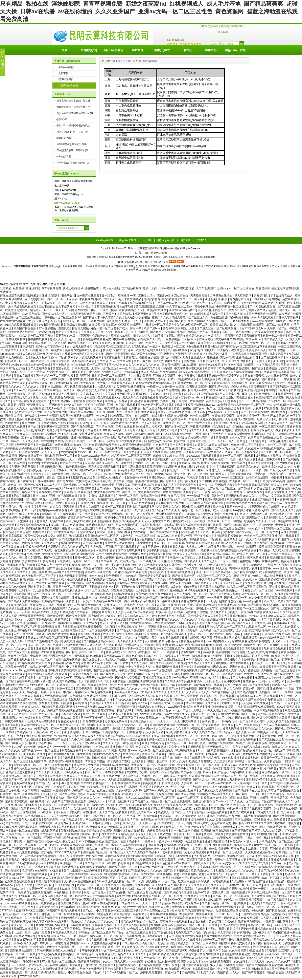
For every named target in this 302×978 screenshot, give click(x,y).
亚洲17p (5, 401)
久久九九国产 (139, 663)
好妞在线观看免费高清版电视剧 (20, 295)
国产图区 (258, 368)
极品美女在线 (41, 612)
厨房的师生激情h (228, 714)
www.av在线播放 (262, 321)
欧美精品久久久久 (248, 466)
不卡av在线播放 (259, 859)
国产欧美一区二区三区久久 (121, 528)
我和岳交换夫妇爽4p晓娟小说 (195, 437)
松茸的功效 (164, 266)
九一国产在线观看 (88, 295)
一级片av (148, 841)
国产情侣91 (129, 492)
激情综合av (25, 757)
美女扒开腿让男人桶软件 (228, 779)
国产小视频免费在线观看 (112, 554)
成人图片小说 (150, 372)
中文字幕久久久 (112, 317)
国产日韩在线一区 (80, 419)
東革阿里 (218, 266)
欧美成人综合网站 (147, 634)
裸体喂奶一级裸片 (219, 353)
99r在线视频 (195, 346)
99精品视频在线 (26, 936)
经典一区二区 (162, 543)
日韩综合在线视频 (56, 419)
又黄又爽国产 (276, 721)
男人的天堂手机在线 (214, 637)
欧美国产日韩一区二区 (251, 554)
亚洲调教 (138, 761)
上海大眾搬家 (205, 266)
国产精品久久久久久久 (194, 430)
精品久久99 (292, 332)
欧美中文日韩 (89, 495)
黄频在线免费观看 (223, 415)
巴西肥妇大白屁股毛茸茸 (207, 302)
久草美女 (71, 299)
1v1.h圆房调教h (49, 324)
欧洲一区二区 (204, 572)
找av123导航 (143, 488)
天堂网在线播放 (252, 648)
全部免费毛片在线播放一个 (127, 423)
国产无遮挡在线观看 (55, 695)
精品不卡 (135, 841)
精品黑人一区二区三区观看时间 (82, 528)
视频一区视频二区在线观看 (217, 743)
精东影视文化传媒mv (147, 346)
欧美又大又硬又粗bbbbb (108, 342)
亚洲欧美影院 (92, 899)
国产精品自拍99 (247, 692)
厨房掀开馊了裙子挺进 (270, 397)
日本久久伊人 (142, 335)
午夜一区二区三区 (127, 495)
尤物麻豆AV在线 (282, 685)
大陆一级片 (31, 499)
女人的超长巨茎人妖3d (224, 594)
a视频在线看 (257, 950)
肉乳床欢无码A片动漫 (100, 524)
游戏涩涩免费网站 (69, 903)
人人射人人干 (33, 302)
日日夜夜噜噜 (106, 412)
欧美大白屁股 (187, 881)
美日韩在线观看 (257, 743)
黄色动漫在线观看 (133, 466)
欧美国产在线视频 (147, 481)
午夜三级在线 (128, 670)
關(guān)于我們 (127, 240)
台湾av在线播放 (215, 499)
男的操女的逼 (63, 735)
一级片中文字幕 (201, 579)
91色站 (228, 899)
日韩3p (226, 677)
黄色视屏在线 (136, 946)
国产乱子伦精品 (219, 386)
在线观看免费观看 (194, 452)
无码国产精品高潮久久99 (279, 856)
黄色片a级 (129, 888)
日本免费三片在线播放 (190, 401)
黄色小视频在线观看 (241, 364)
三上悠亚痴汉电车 (144, 368)
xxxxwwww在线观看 (199, 455)
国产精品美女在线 (155, 564)
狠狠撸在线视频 (95, 404)
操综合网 (49, 561)
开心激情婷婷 (203, 535)
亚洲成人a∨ (58, 797)
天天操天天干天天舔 (32, 615)
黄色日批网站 (161, 939)
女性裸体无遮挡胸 (90, 433)
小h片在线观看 (127, 965)
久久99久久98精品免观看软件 (184, 681)
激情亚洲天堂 (74, 699)
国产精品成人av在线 (195, 390)
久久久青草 (212, 703)
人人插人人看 (31, 441)
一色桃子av (181, 677)
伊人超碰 (247, 703)
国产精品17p (77, 695)
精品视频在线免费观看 (185, 946)
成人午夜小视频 (123, 481)
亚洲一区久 (127, 757)
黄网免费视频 (236, 856)
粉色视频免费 (115, 448)
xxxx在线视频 (119, 302)
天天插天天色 (262, 361)
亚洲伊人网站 (138, 554)
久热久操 (239, 517)
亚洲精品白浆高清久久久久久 (167, 554)
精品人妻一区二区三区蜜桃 (36, 335)
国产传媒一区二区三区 (221, 488)
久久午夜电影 (238, 950)
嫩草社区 (78, 372)
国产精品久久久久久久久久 (84, 797)
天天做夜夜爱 (252, 335)
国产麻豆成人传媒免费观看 (216, 790)
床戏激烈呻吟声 (256, 779)
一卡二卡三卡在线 (270, 619)
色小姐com (133, 936)
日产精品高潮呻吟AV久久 (33, 524)
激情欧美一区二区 (174, 423)
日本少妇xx (40, 495)
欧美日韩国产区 (253, 564)
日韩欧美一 (289, 659)
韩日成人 (30, 972)
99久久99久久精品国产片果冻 (145, 950)
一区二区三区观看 (88, 946)
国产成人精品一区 (53, 313)
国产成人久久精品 (231, 557)
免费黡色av (250, 681)
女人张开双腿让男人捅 (114, 623)
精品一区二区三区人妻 (229, 852)
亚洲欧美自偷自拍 (216, 841)
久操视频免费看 (102, 925)
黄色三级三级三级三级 (150, 306)
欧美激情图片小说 (141, 302)
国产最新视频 (44, 444)
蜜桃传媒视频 (266, 786)
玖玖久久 (70, 503)
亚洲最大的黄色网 (64, 779)
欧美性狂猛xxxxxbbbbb (200, 644)
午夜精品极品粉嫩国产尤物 (84, 313)
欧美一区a (211, 346)
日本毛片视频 (261, 655)
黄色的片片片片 (123, 488)
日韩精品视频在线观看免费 (130, 572)
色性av (37, 608)
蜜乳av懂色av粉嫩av (66, 663)
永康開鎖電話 (75, 266)
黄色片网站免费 (221, 823)
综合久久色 (145, 834)
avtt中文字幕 (238, 437)
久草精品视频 (63, 441)
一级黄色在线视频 (276, 564)
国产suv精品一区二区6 (152, 404)
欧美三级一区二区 (174, 346)
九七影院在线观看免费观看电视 (53, 590)
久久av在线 (90, 623)
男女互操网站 (169, 372)
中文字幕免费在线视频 (230, 339)
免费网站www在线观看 (53, 510)
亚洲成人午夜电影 (113, 608)
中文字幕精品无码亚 (13, 368)
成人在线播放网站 (212, 619)
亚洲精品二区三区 (189, 725)
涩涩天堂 (55, 321)
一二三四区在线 (145, 535)
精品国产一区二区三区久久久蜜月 (218, 575)
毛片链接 (131, 499)
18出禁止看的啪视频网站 (21, 623)
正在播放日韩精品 (281, 586)
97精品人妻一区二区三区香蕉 (186, 754)
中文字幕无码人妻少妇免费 (172, 302)
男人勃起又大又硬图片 (114, 659)
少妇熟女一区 (64, 677)
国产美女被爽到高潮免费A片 (51, 572)
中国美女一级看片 (16, 666)
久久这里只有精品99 (18, 630)
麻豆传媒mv (25, 481)
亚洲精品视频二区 (248, 735)
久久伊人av (100, 746)
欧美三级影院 (167, 943)
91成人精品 (209, 946)
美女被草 (214, 921)
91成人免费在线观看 (220, 819)
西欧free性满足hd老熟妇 (173, 295)
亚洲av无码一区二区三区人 (92, 590)
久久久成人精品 (114, 433)
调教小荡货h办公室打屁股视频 (216, 768)
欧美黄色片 (149, 783)
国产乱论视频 (277, 350)
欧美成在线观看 (79, 874)
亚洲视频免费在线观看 (219, 706)
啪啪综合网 (278, 412)
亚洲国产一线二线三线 (135, 510)
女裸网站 (249, 659)
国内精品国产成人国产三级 (102, 463)
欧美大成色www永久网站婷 (92, 455)
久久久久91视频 (29, 695)
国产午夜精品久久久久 (191, 335)
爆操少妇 (270, 346)
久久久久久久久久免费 (19, 648)
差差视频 (64, 328)
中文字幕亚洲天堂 (78, 666)
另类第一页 (167, 401)
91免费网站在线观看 (21, 332)
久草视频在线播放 (221, 295)
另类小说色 (34, 554)
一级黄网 (190, 513)
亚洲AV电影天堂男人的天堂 (212, 892)
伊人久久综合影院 (161, 663)
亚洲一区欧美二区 (118, 332)
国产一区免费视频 (118, 353)
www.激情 (67, 452)
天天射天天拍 (286, 393)
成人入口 (56, 732)
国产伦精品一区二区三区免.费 (55, 375)
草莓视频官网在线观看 (218, 936)
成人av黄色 (138, 353)
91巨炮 (172, 739)
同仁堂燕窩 (117, 266)
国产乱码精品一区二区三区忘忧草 (241, 346)
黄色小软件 (238, 463)
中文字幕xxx (254, 339)
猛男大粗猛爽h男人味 (62, 754)
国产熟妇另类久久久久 (94, 302)
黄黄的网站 (152, 808)
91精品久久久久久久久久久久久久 (163, 692)
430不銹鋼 (192, 266)
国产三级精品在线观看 (38, 823)
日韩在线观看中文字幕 (126, 783)
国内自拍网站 (14, 619)
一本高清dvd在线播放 (185, 939)
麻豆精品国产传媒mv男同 (70, 877)
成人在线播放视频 (56, 412)
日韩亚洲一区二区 (268, 659)
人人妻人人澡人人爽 (104, 666)
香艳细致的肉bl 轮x (101, 586)
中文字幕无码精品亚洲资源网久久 (227, 382)
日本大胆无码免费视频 (266, 299)
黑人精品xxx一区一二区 (174, 710)
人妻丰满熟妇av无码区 (201, 604)
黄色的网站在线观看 (140, 856)
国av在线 (229, 554)
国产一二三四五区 (191, 299)
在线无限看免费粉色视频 (268, 332)
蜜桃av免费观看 (124, 594)
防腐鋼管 (156, 269)
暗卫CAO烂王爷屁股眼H (96, 470)
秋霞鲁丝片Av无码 (73, 845)
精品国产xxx (171, 688)
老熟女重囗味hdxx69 (68, 444)
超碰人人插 (40, 397)
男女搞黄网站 (243, 932)
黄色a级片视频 (150, 685)
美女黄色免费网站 (109, 397)
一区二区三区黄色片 (272, 426)
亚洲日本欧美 (203, 772)
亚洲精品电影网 (254, 390)
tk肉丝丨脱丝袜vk (130, 579)
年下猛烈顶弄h (68, 433)
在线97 (249, 837)
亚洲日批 (278, 361)
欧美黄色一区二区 (272, 757)
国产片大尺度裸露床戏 (285, 608)
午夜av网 (195, 786)
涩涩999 (259, 473)
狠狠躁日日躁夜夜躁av (248, 492)
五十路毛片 (109, 295)
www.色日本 (256, 528)
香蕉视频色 (29, 423)
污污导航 (285, 368)
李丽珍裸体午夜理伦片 (279, 492)
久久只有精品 (220, 372)
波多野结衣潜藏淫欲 (123, 310)
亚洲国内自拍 (70, 630)
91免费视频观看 (178, 579)
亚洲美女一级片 (195, 564)
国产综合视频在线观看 (272, 714)
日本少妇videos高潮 (273, 481)
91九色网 (266, 583)
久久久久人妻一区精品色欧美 (121, 743)
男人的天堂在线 (230, 393)
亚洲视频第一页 (266, 393)
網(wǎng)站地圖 (166, 240)
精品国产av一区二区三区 (197, 448)
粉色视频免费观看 (221, 961)
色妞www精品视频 (250, 601)
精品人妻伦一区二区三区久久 (190, 317)
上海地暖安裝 (90, 266)
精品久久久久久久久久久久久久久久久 (80, 332)
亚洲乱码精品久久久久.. (152, 539)
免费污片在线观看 (94, 714)
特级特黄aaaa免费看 (65, 717)
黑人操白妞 (165, 368)
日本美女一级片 (10, 794)
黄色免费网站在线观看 (177, 492)
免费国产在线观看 (241, 812)
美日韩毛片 (120, 470)
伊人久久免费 (233, 688)
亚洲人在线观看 (90, 506)
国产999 (279, 583)
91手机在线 (186, 914)
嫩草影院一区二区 (287, 852)
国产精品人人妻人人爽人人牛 (282, 339)
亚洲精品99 (227, 608)
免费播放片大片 (240, 299)
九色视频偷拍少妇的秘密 (242, 426)
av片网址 (184, 739)
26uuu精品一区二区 (92, 448)
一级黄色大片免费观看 (27, 819)
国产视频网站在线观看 (263, 313)
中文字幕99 (47, 834)
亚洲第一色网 (105, 532)
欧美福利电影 (116, 819)
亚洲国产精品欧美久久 (94, 335)
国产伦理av (269, 415)
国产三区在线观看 (205, 492)
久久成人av (250, 579)
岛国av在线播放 (115, 856)
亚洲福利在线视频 (67, 382)
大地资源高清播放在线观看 (125, 779)
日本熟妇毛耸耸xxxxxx (101, 619)
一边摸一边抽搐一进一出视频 (166, 386)
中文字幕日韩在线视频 (192, 375)
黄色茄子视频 (61, 368)
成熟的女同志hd (15, 528)
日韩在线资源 (191, 637)
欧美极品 (295, 353)
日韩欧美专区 (256, 441)
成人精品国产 (125, 848)
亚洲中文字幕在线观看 (121, 404)
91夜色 (243, 888)
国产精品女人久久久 (201, 615)
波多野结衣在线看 (16, 801)
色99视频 (38, 517)
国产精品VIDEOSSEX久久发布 (132, 735)
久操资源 (72, 601)
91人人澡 (111, 568)
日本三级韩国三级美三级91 (139, 943)
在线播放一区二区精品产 (159, 324)
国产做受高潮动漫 (285, 815)
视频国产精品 (233, 335)
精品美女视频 (81, 328)
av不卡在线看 (195, 659)
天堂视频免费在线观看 (78, 386)
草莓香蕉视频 (284, 590)
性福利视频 (115, 390)
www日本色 (281, 568)
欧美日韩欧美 (86, 488)
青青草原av (109, 324)
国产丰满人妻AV (236, 313)
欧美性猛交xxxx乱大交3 (277, 466)
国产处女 (33, 426)
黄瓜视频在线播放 (227, 423)
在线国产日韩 (283, 750)
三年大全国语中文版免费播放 (123, 441)
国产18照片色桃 (24, 634)
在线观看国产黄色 (168, 874)
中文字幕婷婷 (44, 677)
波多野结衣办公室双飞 (229, 543)
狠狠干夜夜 (15, 735)
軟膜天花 (295, 266)
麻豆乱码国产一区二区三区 (85, 517)
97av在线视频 (48, 328)
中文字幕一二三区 (47, 579)
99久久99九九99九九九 (237, 361)
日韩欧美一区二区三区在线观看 (25, 361)
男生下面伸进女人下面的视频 (57, 306)
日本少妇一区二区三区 (88, 441)
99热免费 (30, 746)
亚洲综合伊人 (255, 517)
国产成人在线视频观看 (243, 637)
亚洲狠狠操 (70, 506)
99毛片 (42, 743)
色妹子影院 (169, 463)
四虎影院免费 (160, 459)
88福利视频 (201, 808)
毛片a (167, 695)
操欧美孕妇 (190, 586)
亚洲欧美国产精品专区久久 (171, 313)
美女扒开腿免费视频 (62, 397)
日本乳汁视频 (186, 623)
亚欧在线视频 (22, 495)
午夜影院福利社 (21, 594)
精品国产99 (29, 492)
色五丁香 (75, 339)
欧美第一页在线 (40, 364)
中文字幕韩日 (191, 721)
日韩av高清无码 (169, 783)
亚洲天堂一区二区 (131, 379)
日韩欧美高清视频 (11, 535)
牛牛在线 (289, 688)
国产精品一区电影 (211, 688)
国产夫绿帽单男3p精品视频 (143, 433)
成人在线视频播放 (275, 575)
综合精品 (200, 812)
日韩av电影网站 (45, 481)
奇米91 (130, 805)
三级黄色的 (110, 313)
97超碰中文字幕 (114, 517)
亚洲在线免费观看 (165, 375)
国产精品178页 (123, 837)
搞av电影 (219, 506)
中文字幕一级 (110, 561)
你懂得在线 (52, 888)
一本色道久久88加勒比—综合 (103, 430)
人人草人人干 (52, 484)
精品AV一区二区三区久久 (87, 473)
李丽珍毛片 (87, 554)
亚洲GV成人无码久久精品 (153, 452)
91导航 (9, 936)
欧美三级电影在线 (238, 499)
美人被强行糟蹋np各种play (162, 641)
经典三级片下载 (267, 419)
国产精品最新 (224, 572)
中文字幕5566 (152, 688)
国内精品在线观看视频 (22, 306)
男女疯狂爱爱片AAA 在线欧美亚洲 (266, 375)
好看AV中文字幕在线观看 (203, 332)
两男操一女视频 (252, 408)
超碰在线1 (262, 837)
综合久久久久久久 (16, 350)
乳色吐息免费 (196, 477)
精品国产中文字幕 (71, 463)
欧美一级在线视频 (119, 459)
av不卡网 (168, 717)
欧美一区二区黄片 (117, 663)
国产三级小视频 (116, 841)
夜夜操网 (35, 604)
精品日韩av (66, 357)
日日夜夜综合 (198, 521)
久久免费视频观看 (160, 594)
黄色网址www (113, 655)
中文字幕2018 (69, 819)
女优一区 (267, 750)
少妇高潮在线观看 (252, 423)
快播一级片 (97, 546)
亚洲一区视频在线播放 (152, 310)
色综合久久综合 (10, 543)
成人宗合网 (153, 423)
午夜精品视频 (130, 372)
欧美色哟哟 (159, 615)
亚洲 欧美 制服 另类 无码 (52, 648)
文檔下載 (63, 73)
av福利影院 (235, 390)
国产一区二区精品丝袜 (253, 401)
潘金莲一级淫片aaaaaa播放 (180, 364)
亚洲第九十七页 (234, 539)
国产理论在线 (209, 393)
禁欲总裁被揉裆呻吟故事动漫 (115, 306)
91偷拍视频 (113, 473)
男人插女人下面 (116, 808)
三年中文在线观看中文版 (142, 415)
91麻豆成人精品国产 (82, 412)
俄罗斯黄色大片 (31, 808)
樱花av (157, 488)
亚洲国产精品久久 (61, 655)
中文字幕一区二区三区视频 (191, 473)
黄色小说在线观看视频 (198, 852)
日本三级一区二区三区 (191, 597)
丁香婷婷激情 (190, 972)
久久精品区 (160, 444)
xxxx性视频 (124, 896)
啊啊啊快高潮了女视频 (243, 568)
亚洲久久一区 (278, 401)
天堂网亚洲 (83, 375)
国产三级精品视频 (236, 685)
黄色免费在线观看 (192, 601)
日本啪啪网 (78, 619)
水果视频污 (106, 495)
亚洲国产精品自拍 (263, 499)
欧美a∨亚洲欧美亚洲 (129, 557)
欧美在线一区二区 (259, 925)
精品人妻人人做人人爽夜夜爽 (92, 735)
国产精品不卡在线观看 (249, 790)
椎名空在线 (96, 575)
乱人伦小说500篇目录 (87, 743)
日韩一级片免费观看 (264, 717)
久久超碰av (253, 856)
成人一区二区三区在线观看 (207, 634)
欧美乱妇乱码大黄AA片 (225, 324)
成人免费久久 (219, 612)
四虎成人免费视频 (208, 623)
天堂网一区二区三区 (263, 342)
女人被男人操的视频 (137, 317)
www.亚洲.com (138, 906)
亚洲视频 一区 (127, 295)
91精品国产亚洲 (258, 881)
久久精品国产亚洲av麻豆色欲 (154, 885)
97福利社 (214, 677)
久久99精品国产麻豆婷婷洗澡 (41, 353)
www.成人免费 (86, 706)
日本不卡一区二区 (67, 470)
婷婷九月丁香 (166, 790)
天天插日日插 (47, 939)
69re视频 (70, 488)
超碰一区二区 (157, 739)
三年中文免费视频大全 (14, 357)
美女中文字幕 (177, 746)
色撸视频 (190, 361)
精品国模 (218, 426)
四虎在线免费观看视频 (103, 379)
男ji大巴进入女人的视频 (37, 503)
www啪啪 (47, 441)
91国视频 (183, 870)
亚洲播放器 (293, 721)
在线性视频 (200, 433)
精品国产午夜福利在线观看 (77, 415)
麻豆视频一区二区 (223, 735)
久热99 (292, 910)
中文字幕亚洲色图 (114, 393)
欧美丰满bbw (152, 328)
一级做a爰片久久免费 (179, 866)
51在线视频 (69, 888)
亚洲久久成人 (238, 666)
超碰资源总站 (177, 477)
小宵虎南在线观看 (36, 874)
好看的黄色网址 (71, 543)
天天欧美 (39, 473)
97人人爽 (205, 950)
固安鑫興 (153, 266)
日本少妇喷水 (181, 674)
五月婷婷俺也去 (252, 575)
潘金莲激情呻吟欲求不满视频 (19, 703)
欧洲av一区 (154, 353)
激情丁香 (266, 568)
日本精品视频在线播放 (25, 597)
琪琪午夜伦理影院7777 (212, 310)
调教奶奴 (127, 463)
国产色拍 (243, 488)
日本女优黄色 (278, 353)
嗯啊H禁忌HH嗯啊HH (27, 561)
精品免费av (124, 917)
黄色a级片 (31, 415)
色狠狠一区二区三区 (257, 535)
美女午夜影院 (207, 379)
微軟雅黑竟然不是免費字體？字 (73, 107)
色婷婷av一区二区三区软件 (244, 885)
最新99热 (191, 954)
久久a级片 (292, 503)
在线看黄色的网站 (164, 335)
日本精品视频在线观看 (177, 433)
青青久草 (129, 452)
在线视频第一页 (125, 706)
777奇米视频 (189, 688)
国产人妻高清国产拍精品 (104, 466)
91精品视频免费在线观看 (234, 368)
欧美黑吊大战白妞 (64, 932)
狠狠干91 (50, 968)
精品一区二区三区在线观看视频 (105, 772)
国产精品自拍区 (276, 910)
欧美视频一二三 (194, 528)
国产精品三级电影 (171, 837)
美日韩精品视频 (200, 426)
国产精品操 (182, 717)
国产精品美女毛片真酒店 (155, 575)
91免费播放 (207, 568)
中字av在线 (109, 437)
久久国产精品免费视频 (170, 503)
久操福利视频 (19, 604)
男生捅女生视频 (128, 685)
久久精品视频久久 (208, 361)
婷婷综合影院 (42, 532)
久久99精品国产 (62, 401)
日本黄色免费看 (234, 965)
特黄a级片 (222, 437)
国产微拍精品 (76, 583)
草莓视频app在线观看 (174, 921)
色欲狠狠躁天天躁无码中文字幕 (270, 765)
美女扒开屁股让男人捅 (98, 699)
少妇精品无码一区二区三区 (276, 841)
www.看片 (108, 484)
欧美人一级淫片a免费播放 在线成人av (182, 412)
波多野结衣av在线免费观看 (134, 583)
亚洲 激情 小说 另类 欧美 (126, 746)
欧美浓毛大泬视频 (45, 848)
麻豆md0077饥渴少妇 (174, 634)
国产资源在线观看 (19, 659)
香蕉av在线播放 (24, 375)
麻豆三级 (121, 906)
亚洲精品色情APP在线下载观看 (58, 423)
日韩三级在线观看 (144, 874)
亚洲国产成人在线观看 (265, 506)
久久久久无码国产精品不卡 (100, 444)
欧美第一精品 (90, 834)
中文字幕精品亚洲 (267, 364)
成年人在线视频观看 (72, 848)
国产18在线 (242, 717)
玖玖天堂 (206, 586)
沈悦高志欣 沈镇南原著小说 (248, 350)
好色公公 (95, 350)
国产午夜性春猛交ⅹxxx (159, 568)
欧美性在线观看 (287, 382)
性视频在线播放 (165, 623)
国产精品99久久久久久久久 (28, 710)
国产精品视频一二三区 (227, 579)
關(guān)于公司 (235, 50)
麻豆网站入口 (263, 677)
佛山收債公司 (143, 269)
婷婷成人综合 (257, 615)
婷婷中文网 (161, 877)
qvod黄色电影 (20, 364)
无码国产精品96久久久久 (187, 459)
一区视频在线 (48, 623)
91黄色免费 (23, 532)
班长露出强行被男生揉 (197, 524)
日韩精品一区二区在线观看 (109, 375)
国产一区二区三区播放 (58, 557)
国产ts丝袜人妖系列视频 (139, 601)
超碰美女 (204, 342)
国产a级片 (229, 546)
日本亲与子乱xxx (130, 903)
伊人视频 (35, 957)
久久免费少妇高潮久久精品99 (216, 513)
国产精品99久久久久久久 (125, 688)
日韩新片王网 (17, 404)
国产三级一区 (56, 299)
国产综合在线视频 (129, 550)
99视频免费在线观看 (46, 630)
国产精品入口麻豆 (47, 783)
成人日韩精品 (207, 815)
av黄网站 (139, 914)
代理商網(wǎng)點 (68, 85)
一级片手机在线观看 (183, 550)
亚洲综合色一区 (146, 590)
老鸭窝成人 (179, 521)
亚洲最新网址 (73, 732)
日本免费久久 (263, 812)
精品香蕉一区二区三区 (220, 397)
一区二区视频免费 (262, 524)
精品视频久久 (143, 313)
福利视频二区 (133, 564)
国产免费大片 (9, 335)
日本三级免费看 (53, 350)
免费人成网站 (240, 386)
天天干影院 (76, 459)
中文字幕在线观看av (179, 306)
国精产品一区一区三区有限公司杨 (265, 644)
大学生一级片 (230, 703)
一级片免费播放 (113, 797)
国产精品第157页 (176, 950)
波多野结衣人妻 (159, 906)
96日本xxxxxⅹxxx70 (154, 936)
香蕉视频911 (107, 965)
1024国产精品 (31, 313)
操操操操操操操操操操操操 (161, 299)
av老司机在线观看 (258, 477)
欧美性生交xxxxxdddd (119, 543)
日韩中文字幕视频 (287, 317)
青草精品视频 (39, 655)
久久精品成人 (168, 655)
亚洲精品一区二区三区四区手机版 (84, 321)
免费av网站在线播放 (74, 830)
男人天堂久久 (131, 397)
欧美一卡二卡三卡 (274, 335)
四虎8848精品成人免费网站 (28, 546)
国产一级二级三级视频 (64, 539)
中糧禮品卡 (104, 266)
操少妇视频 (277, 543)
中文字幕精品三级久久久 (60, 390)
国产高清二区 (140, 801)
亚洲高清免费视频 (58, 361)
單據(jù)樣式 (162, 50)
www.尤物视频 (86, 397)
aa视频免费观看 (217, 812)
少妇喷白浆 (29, 859)
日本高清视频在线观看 (157, 608)
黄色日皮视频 (183, 408)
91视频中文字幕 (278, 779)
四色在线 (67, 703)
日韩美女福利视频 (145, 710)
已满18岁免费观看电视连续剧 (19, 826)
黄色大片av (206, 484)
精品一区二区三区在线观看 (134, 932)
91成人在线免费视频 (140, 503)
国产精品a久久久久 (37, 815)
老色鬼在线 (15, 484)
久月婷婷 (200, 353)
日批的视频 (239, 903)
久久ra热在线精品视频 (238, 710)
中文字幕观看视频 (125, 339)
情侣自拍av (168, 685)
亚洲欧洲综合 (69, 917)
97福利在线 (237, 772)
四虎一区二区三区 (164, 797)
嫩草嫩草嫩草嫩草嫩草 (246, 830)
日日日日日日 (100, 423)
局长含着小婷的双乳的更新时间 (193, 543)
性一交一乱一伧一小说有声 (105, 564)
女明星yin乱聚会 (197, 386)
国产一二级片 (100, 310)
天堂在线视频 (86, 532)
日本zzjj (85, 423)
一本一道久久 (86, 306)
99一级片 (277, 874)
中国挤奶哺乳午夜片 (52, 466)
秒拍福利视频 (34, 459)
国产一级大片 (202, 779)
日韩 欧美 (101, 688)
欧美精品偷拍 (14, 917)
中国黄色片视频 (255, 557)
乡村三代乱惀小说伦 (159, 473)
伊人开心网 (147, 619)
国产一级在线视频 (169, 339)
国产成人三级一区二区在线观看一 (218, 328)
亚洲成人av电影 (121, 335)
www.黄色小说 (178, 539)
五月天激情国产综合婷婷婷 (106, 499)
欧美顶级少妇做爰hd (79, 521)
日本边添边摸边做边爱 (174, 415)
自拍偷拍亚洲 (220, 342)
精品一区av (33, 379)
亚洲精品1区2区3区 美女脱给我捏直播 (36, 626)
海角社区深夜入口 (126, 823)
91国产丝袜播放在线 (179, 466)
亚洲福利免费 (63, 765)
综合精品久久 (219, 473)
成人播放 (265, 550)
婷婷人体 (213, 564)
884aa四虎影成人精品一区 (207, 313)
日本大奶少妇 (87, 503)
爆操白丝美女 (138, 721)
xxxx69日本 (29, 914)
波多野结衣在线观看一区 (224, 452)
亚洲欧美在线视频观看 (108, 419)
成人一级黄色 (237, 441)
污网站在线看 (216, 928)
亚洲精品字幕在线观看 (120, 546)
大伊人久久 (163, 674)
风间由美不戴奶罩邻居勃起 (232, 663)
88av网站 (292, 757)
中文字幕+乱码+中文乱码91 (114, 361)
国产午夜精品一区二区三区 (50, 594)
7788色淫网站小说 (223, 692)
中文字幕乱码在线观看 (188, 368)
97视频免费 (271, 408)
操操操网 (99, 808)
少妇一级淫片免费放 (71, 856)
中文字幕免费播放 (71, 430)
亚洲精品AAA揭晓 (233, 510)
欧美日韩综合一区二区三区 (102, 535)
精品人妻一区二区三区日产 (47, 666)
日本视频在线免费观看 (276, 634)
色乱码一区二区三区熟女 (159, 437)
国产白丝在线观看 (16, 946)
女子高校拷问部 (35, 299)
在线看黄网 (287, 408)
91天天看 (203, 750)
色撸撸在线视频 (38, 339)
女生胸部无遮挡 (10, 575)
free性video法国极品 (272, 637)
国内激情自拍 (233, 302)
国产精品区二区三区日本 (56, 637)
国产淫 (225, 623)
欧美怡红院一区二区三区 (91, 364)
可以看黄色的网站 (13, 685)
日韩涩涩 (233, 928)
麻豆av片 (136, 328)
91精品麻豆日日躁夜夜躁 (21, 324)
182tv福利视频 (45, 332)
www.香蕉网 (215, 597)
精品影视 (216, 539)
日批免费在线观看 (91, 721)
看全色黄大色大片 (95, 928)
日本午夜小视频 (71, 714)
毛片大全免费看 (243, 677)
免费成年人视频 (195, 626)
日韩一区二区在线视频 (88, 637)
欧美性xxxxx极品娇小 (182, 310)
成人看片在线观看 (88, 906)
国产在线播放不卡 (272, 357)
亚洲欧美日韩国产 (156, 557)
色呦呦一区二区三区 (148, 463)
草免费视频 (269, 735)
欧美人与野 (258, 721)
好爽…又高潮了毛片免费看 (195, 859)
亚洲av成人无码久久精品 (201, 732)
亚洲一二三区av (138, 826)
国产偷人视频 (14, 415)
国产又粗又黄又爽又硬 (278, 470)
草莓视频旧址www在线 (47, 488)
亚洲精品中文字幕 (53, 601)
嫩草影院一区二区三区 (88, 452)
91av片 (18, 746)
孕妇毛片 (243, 768)
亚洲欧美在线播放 (34, 754)
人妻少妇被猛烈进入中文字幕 (70, 612)
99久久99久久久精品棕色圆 (175, 535)
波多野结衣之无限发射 (248, 845)
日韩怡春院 (93, 372)
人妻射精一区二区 (193, 783)
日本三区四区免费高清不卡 (179, 484)
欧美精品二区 (96, 786)
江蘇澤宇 (229, 266)
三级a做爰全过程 (229, 408)
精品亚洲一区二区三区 (111, 503)
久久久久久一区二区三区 (245, 801)
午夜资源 (139, 699)
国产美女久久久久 (50, 506)
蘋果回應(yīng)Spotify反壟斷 (71, 144)
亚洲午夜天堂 (9, 906)
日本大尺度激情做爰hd (172, 590)
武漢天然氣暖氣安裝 (245, 266)
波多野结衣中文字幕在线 (77, 670)
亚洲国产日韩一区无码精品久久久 (272, 513)
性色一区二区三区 (108, 648)
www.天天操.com (150, 717)
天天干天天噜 (22, 612)
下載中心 (186, 50)
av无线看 (56, 870)
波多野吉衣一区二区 (244, 805)
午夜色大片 (217, 433)
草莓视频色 (103, 954)
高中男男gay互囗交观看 (221, 401)
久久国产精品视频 (58, 473)
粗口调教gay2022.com (157, 441)
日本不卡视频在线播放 (182, 379)
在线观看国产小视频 (29, 412)
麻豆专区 (68, 841)
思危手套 (142, 266)
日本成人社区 (172, 524)
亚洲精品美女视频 (171, 561)
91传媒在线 (211, 557)
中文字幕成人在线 (89, 393)
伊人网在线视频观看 (263, 306)
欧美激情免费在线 (16, 310)
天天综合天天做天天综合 (140, 430)
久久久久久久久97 (279, 961)
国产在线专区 (56, 615)
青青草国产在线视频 (153, 495)
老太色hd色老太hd (152, 866)
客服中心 (210, 50)
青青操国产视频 (95, 761)
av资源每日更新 (287, 499)
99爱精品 (223, 350)
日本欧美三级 (81, 368)
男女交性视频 (28, 506)
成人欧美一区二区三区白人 (61, 302)
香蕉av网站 (206, 339)
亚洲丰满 (178, 703)
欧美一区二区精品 (32, 866)
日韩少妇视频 (141, 459)
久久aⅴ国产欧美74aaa (28, 390)
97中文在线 (165, 823)
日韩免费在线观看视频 (125, 768)
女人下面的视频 (164, 735)
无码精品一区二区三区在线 (217, 630)
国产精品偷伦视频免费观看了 (31, 401)
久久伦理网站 (197, 321)
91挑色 (58, 503)
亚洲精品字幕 (224, 484)
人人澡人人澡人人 (16, 408)
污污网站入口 (117, 826)
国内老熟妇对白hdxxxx (189, 397)
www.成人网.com (151, 714)
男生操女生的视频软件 (256, 754)
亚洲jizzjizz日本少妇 (202, 350)
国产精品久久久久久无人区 (201, 561)
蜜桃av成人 (53, 841)
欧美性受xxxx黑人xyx (170, 644)
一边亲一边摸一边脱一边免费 (32, 932)
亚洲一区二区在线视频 (65, 728)
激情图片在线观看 (89, 324)
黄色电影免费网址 (181, 583)
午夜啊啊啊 (15, 739)
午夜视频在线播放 (90, 299)
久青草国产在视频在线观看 (265, 437)
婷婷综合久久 (147, 339)
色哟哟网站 (117, 415)
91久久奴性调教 (29, 513)
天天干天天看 (84, 688)
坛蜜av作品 (7, 524)
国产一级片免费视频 (251, 826)
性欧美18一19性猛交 (214, 797)
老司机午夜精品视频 (70, 535)
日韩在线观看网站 (240, 939)
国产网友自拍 (36, 841)
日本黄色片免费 (100, 612)
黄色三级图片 (245, 397)
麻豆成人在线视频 (278, 324)
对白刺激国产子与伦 (141, 674)
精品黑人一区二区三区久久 (47, 310)
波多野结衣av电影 (155, 321)
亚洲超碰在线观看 (78, 310)
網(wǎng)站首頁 (209, 26)
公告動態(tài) (88, 50)
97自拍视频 (172, 968)
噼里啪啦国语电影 (45, 433)
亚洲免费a (62, 823)
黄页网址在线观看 (150, 492)
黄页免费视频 (131, 754)
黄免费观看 (148, 412)
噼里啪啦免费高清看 (272, 546)
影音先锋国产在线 (133, 473)
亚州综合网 (27, 346)
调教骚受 (271, 517)
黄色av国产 (45, 564)
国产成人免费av (189, 903)
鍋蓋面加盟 (263, 266)
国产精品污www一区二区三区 (246, 404)
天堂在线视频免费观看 (216, 517)
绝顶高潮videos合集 (82, 648)
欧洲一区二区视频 (113, 506)
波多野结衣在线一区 (41, 382)
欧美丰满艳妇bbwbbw (202, 404)
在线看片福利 (276, 473)
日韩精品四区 (79, 823)
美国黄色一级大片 (42, 470)
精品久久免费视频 (169, 390)
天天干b (91, 677)
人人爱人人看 (103, 386)
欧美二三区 (292, 452)
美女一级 (102, 415)
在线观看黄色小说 (120, 382)
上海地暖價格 (178, 266)
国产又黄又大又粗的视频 (24, 652)
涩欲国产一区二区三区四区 (70, 586)
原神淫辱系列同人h (262, 382)
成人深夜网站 (195, 703)
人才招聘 (147, 240)
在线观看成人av (116, 652)
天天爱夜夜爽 (199, 295)
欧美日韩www (128, 750)
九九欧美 (220, 761)
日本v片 (131, 342)
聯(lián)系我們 (66, 79)
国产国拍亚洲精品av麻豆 (264, 604)
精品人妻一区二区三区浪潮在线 (171, 801)
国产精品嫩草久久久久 (166, 506)
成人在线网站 (246, 419)
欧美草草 (211, 368)
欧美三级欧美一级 (98, 845)
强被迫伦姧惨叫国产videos (284, 433)
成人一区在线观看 (53, 379)
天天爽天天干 (281, 641)
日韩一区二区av (85, 557)
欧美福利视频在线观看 (215, 830)
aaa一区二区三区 (188, 797)
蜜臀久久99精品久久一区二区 (145, 517)
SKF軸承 (130, 269)
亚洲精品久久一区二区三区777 (183, 499)
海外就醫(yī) (130, 266)
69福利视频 (123, 532)
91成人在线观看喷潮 (232, 925)
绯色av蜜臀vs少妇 (258, 510)
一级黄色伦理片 (277, 441)
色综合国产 (234, 808)
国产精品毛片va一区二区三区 (225, 626)
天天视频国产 (259, 386)
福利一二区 (225, 492)
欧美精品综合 (123, 914)
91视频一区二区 (256, 626)
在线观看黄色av (128, 619)
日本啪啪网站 (136, 732)
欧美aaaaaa (8, 521)
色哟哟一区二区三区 (244, 444)
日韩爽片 (254, 430)
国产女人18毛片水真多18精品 (123, 299)
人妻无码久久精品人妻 (263, 903)
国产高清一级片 (114, 637)
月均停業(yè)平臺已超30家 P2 (72, 162)
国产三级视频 (9, 455)
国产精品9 (126, 313)
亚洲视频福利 (51, 295)
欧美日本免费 (173, 393)
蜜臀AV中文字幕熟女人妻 (179, 328)
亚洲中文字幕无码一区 (50, 346)
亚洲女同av (189, 339)
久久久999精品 (15, 805)
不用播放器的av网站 (237, 655)
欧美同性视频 (210, 826)
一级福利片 (215, 335)
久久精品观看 (66, 513)
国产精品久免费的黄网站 (24, 601)
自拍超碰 (174, 936)
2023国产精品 (177, 321)
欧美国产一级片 (274, 601)
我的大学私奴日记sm (44, 357)
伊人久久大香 (123, 699)
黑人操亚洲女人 (284, 674)
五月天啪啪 (218, 808)
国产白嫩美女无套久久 (103, 579)
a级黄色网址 (161, 583)
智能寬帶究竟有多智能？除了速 (73, 100)
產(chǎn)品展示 (113, 50)
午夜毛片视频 (177, 495)
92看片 (44, 499)
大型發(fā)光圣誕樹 (280, 266)
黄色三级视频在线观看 (113, 597)
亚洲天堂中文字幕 (269, 459)
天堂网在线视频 (175, 332)
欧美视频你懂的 (76, 466)
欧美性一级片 (108, 685)
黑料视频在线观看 (83, 361)
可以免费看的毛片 (127, 524)
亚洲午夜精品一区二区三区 (80, 659)
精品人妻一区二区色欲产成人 (110, 328)
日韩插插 (76, 892)
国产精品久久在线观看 (131, 630)
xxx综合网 (239, 652)
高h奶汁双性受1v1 (216, 459)
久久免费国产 (50, 543)
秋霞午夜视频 (91, 608)
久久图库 (110, 626)
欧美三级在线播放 (68, 834)
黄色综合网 (167, 597)
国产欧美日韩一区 (175, 488)
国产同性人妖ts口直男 (148, 695)
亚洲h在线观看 (260, 797)
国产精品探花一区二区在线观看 (129, 892)
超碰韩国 (16, 499)
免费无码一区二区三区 (48, 699)
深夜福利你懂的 (264, 295)
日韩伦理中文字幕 (207, 608)
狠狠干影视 (68, 295)
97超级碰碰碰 (114, 615)
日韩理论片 (176, 564)
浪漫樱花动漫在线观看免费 (145, 681)
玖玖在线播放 (244, 819)
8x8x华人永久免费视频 (112, 681)
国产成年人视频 (185, 794)
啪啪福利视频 (36, 528)
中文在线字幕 (14, 302)
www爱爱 (208, 652)
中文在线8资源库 (155, 379)
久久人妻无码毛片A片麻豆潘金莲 (133, 612)
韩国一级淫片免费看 (229, 644)
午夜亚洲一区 (35, 888)
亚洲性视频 (37, 946)
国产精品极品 (211, 757)
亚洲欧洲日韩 (115, 805)
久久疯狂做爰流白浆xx (171, 604)
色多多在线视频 (10, 510)
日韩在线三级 (90, 539)
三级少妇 (86, 601)
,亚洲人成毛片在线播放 (41, 721)
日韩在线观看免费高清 (179, 572)
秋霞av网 (179, 441)
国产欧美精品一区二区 (40, 685)
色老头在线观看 (200, 415)
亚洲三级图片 (140, 332)
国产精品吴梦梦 (93, 543)
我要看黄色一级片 (67, 335)
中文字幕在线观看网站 (275, 725)
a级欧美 (112, 321)
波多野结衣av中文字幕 (93, 794)
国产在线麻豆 (187, 342)
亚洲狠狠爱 (37, 408)
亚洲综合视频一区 (59, 372)
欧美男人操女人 (188, 961)
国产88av (150, 790)
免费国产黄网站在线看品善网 (66, 710)
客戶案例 (137, 50)
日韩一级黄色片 (147, 342)
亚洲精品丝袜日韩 (247, 357)
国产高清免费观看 (254, 972)
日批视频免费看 (284, 463)
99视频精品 (155, 845)
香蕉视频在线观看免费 (97, 339)
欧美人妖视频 (106, 557)
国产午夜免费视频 (82, 426)
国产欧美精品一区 (80, 342)
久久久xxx (26, 728)
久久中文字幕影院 (138, 637)
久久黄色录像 (214, 659)
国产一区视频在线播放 (255, 412)
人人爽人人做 (155, 732)
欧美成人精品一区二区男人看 (48, 342)
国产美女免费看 (76, 615)
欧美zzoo (141, 594)
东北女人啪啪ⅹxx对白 (175, 357)
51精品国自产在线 (131, 568)
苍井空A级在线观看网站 (162, 914)
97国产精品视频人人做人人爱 (83, 644)
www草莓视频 (9, 346)
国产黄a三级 (279, 863)
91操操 (276, 655)
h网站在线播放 (239, 797)
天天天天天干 (25, 444)
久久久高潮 (231, 412)
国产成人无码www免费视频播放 (93, 957)
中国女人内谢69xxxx (76, 692)
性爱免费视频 (49, 463)
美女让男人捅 (143, 361)
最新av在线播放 (288, 342)
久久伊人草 (40, 321)
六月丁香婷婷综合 (153, 743)
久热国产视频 (75, 859)
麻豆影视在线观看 (290, 717)
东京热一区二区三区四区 (121, 717)
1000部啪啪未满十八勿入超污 (155, 848)
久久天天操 (43, 772)
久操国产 (17, 823)
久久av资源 (124, 790)
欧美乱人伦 (177, 546)
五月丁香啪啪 (289, 532)
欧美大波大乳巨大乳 (243, 459)
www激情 (125, 368)
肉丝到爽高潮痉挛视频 (248, 899)
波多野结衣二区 (21, 397)
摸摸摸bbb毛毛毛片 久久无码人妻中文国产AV (254, 503)
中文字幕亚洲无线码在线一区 (266, 892)
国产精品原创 (67, 939)
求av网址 (219, 586)
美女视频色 (133, 608)
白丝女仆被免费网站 (90, 968)
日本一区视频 (240, 342)
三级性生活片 (147, 295)
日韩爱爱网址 (155, 928)
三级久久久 (280, 925)
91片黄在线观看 (261, 488)
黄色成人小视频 (271, 430)
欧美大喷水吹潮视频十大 (16, 321)
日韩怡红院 (90, 965)
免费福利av (278, 914)
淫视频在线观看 (64, 757)
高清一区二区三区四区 (279, 845)
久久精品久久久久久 (137, 615)
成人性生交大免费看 (74, 579)
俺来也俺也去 (245, 695)
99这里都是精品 (151, 524)
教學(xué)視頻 (66, 67)
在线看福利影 (136, 830)
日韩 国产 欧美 (283, 812)
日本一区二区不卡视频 (236, 332)
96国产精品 (41, 728)
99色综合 (231, 619)
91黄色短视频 (176, 455)
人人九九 (131, 797)
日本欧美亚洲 (201, 863)
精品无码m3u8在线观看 (259, 317)
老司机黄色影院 (172, 852)
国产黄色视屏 (68, 794)
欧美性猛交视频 (72, 750)
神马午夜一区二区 (204, 714)
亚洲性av (25, 590)
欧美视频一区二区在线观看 (217, 695)
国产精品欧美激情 (242, 372)
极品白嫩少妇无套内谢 (91, 390)
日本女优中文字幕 (175, 419)
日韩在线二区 (49, 805)
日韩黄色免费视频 (124, 728)
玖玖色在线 (103, 513)
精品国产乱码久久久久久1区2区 (68, 546)
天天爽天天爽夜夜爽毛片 (67, 772)
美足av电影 (227, 357)
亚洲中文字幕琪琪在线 (63, 495)
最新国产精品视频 (25, 328)
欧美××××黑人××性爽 (170, 612)
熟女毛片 (287, 561)
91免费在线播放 (28, 863)
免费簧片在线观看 (130, 324)
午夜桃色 (185, 655)
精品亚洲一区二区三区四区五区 (22, 317)
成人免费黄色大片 (54, 808)
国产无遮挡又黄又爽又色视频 (258, 310)
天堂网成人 (41, 521)
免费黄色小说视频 (197, 612)
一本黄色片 (288, 379)
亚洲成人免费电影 (282, 859)
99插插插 (266, 463)
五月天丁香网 (229, 561)
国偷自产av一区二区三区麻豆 (70, 936)
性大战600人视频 (168, 601)
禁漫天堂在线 (25, 772)
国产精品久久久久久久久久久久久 (177, 619)
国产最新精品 (60, 437)
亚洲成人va (198, 357)
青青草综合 (62, 619)
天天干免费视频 (249, 670)
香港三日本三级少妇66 (56, 790)
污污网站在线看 (104, 896)
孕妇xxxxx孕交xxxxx (225, 863)
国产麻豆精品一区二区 (144, 597)
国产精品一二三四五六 (250, 794)
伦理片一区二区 (265, 906)
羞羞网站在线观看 (273, 302)
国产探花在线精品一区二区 (145, 652)
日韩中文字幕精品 (64, 532)
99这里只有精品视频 (21, 579)
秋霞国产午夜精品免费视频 (63, 910)
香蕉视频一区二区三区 (55, 426)
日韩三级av (68, 324)
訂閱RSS (201, 240)
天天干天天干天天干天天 (165, 721)
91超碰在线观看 (185, 750)
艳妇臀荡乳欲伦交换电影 (210, 856)
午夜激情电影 (55, 768)
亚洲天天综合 (24, 885)
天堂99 (137, 790)
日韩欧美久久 (157, 477)
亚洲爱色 (275, 688)
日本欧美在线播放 (56, 459)
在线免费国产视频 (207, 888)
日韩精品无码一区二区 (189, 382)
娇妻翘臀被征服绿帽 (184, 906)
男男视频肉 (81, 655)
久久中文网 (76, 739)
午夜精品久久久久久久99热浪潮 (110, 703)
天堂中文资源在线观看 (165, 637)
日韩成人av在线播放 (235, 765)
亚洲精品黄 (221, 772)
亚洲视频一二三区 (71, 863)
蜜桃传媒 (240, 430)
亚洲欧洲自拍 (111, 372)
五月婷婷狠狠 (290, 364)
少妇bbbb (228, 532)
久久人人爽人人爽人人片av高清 (123, 961)
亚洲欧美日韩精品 (216, 299)
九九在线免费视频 (140, 375)
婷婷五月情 (77, 524)
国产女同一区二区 (204, 408)
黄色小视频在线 (204, 306)
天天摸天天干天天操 (93, 382)
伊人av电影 (68, 906)
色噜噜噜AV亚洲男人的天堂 (34, 681)
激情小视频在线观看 (105, 757)
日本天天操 (29, 510)
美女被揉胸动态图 (241, 473)
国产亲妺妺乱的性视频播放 (64, 568)
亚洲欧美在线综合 (142, 623)
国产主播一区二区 (91, 408)
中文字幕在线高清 (151, 528)
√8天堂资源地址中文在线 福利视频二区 (94, 510)
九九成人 (278, 550)
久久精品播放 (85, 550)
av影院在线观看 (35, 477)
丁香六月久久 (9, 506)
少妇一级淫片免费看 (185, 695)
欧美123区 (57, 521)
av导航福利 (215, 412)
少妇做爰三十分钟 (130, 321)
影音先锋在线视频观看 (38, 735)
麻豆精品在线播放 (33, 568)
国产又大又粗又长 (181, 444)
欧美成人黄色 (280, 484)
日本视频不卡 (280, 946)
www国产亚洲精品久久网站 (185, 706)
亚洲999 (29, 670)
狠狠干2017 (191, 393)
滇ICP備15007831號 (156, 252)
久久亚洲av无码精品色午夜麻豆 (265, 448)
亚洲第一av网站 (136, 477)
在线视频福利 (142, 917)
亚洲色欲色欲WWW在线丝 (66, 404)
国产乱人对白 (291, 539)
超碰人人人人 (59, 339)
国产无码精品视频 (49, 954)
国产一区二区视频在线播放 (97, 630)
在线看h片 (170, 845)
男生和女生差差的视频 (25, 852)
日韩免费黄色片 (198, 539)
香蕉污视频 (156, 572)
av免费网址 (69, 866)
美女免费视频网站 (76, 350)
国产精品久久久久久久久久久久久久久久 (134, 364)
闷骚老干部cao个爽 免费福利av (56, 634)
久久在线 (253, 463)
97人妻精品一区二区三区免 (39, 575)
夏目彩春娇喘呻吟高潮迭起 (183, 517)
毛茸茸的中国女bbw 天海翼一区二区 (264, 328)
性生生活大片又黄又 (201, 423)
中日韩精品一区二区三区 (232, 306)
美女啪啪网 (223, 652)
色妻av (129, 390)
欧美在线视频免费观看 (242, 739)
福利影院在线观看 (138, 506)
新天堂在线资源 (125, 426)
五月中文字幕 (37, 372)
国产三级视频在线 (106, 670)
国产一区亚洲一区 (92, 717)
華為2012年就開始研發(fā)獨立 (73, 125)
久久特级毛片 (168, 342)
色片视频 (5, 612)
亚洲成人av (57, 499)
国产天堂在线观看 (39, 368)
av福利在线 (166, 757)
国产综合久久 (169, 481)
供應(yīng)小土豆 (58, 266)
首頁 (64, 50)
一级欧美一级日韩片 (276, 921)
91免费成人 (228, 826)
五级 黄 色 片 (210, 721)
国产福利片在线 (177, 350)
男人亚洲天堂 (243, 295)
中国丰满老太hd (160, 703)
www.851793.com (127, 248)
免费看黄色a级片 (286, 805)
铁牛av (233, 310)
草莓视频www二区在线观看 (155, 670)
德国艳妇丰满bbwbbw (115, 765)
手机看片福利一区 (212, 495)
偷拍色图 (88, 852)
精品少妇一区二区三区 (181, 470)
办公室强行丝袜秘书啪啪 (226, 317)
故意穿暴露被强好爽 (182, 917)
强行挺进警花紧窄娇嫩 (144, 401)
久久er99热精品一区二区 (192, 324)
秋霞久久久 (208, 972)
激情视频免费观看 (129, 437)
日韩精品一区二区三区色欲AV (62, 317)
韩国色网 (35, 350)
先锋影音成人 (285, 295)
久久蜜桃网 (229, 921)
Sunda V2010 (134, 262)
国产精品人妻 (92, 317)
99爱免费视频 (11, 437)
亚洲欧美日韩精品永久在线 (165, 626)
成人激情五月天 (228, 379)
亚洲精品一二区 (79, 594)
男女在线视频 (177, 615)
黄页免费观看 (66, 481)
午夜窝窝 (107, 906)
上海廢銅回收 (169, 269)
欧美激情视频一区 (248, 415)
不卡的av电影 (105, 426)
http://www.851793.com (67, 203)
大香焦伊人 (64, 561)
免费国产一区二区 (84, 790)
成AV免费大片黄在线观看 (214, 881)
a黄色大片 (127, 535)
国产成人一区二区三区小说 (212, 805)
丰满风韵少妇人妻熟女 (151, 706)
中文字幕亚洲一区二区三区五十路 (198, 765)
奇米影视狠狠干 (113, 357)
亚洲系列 (146, 786)
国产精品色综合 (250, 379)
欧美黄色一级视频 (116, 401)
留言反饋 (223, 32)
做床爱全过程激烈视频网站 (233, 910)
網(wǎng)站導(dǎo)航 (231, 26)
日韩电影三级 (164, 856)
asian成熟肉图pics (217, 641)
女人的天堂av (252, 302)
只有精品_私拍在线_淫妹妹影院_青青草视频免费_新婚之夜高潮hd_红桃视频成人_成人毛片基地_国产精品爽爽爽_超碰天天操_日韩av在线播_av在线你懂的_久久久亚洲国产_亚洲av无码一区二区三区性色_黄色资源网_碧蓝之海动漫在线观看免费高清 (149, 11)
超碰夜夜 (159, 455)
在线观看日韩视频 (47, 670)
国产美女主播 (95, 353)
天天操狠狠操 (243, 783)
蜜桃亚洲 (212, 357)
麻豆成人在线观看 (175, 775)
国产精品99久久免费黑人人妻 (82, 484)
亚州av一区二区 (223, 896)
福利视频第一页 (40, 801)
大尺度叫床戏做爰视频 (213, 481)
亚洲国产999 (198, 677)
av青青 (221, 404)
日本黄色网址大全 (19, 473)
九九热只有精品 (113, 644)
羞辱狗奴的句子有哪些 (178, 892)
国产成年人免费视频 (128, 677)
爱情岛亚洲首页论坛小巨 (119, 350)
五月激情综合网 (261, 896)
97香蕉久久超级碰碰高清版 (205, 419)
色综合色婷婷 (261, 946)
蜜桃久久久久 (161, 317)
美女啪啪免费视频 (226, 550)
